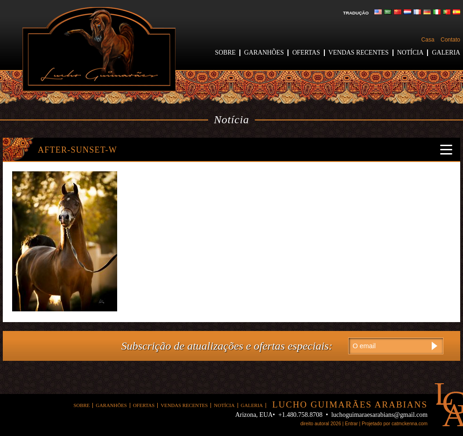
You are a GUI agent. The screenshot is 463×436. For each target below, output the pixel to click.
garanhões (264, 52)
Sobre (225, 52)
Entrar (351, 423)
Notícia (410, 52)
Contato (450, 39)
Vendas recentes (359, 52)
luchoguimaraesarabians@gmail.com (379, 414)
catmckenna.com (410, 423)
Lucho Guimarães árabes (98, 49)
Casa (428, 39)
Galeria (446, 52)
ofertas (306, 52)
